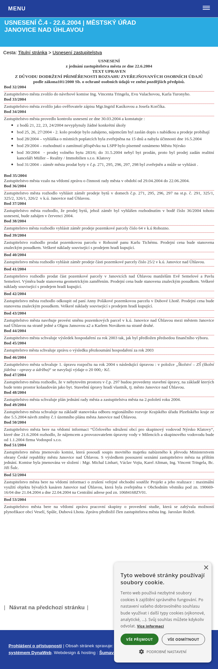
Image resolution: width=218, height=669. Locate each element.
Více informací (150, 626)
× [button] (205, 567)
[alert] (163, 612)
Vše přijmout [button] (139, 639)
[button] (163, 651)
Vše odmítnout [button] (183, 639)
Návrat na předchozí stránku (46, 607)
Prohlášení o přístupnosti (35, 645)
